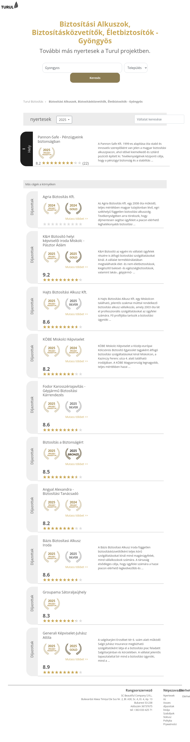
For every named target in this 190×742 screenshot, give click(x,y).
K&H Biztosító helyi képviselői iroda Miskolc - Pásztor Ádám (63, 240)
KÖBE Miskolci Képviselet (63, 339)
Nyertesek (168, 695)
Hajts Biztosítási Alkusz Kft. (65, 292)
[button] (64, 219)
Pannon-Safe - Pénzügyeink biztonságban (60, 139)
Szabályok (168, 713)
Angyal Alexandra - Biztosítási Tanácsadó (60, 491)
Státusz (167, 717)
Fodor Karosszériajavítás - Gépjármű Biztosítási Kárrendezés (64, 390)
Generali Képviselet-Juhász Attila (65, 635)
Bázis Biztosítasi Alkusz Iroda (62, 542)
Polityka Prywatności (170, 722)
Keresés (95, 78)
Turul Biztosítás (33, 101)
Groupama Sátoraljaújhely (64, 592)
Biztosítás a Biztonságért (63, 442)
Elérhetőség (183, 696)
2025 (63, 120)
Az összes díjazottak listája (168, 704)
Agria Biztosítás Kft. (59, 196)
